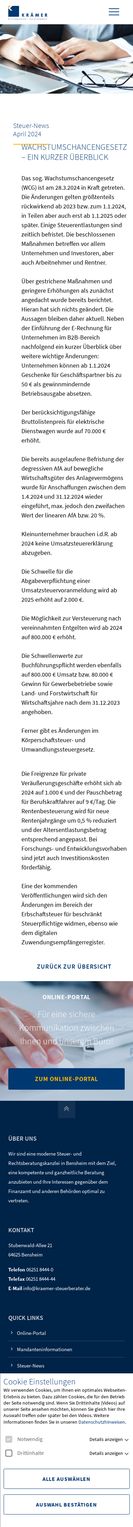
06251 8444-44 (40, 1279)
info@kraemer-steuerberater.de (56, 1288)
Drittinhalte (24, 1453)
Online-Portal (31, 1333)
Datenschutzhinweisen (101, 1422)
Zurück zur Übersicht (74, 966)
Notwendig (23, 1439)
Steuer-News (30, 1365)
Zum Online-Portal (66, 1079)
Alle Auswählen (66, 1478)
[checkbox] (8, 1439)
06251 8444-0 (39, 1269)
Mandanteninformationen (44, 1349)
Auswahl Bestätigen (66, 1504)
